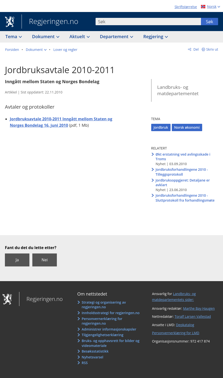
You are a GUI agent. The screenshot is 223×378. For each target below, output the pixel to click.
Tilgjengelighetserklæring (102, 334)
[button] (36, 49)
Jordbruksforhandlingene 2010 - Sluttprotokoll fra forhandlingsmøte (185, 198)
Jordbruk (161, 127)
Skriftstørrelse (185, 6)
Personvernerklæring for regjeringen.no (102, 321)
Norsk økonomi (187, 127)
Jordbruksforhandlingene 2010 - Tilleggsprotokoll (182, 172)
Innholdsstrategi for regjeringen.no (110, 312)
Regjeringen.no (50, 21)
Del (196, 49)
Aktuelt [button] (78, 36)
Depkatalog (185, 324)
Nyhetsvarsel (92, 357)
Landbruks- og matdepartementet (178, 90)
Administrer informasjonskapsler (109, 329)
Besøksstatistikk (95, 351)
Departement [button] (115, 36)
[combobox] (148, 21)
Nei (44, 260)
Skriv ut (212, 49)
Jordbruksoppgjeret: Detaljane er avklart (183, 182)
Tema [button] (11, 36)
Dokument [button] (44, 36)
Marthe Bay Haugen (199, 308)
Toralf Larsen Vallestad (192, 316)
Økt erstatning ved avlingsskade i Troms (183, 156)
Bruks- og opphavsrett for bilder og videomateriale (110, 343)
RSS (84, 362)
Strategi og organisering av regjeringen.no (104, 304)
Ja (17, 260)
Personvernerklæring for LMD (175, 333)
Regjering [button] (153, 36)
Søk (209, 21)
